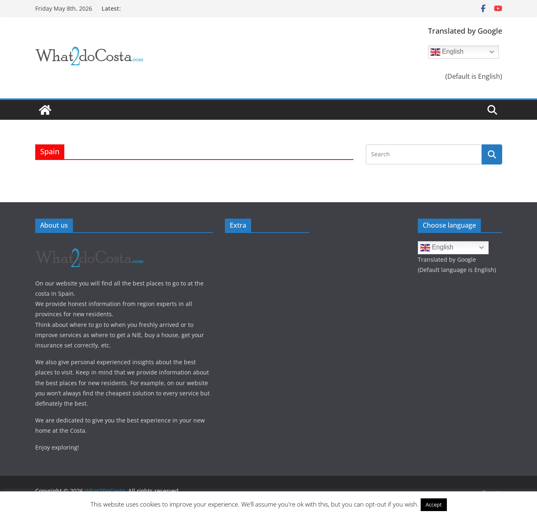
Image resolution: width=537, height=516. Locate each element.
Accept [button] (434, 504)
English (447, 52)
